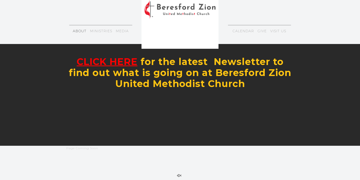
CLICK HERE (107, 61)
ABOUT (79, 31)
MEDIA (122, 31)
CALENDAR (243, 31)
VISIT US (278, 31)
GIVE (262, 31)
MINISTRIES (101, 31)
